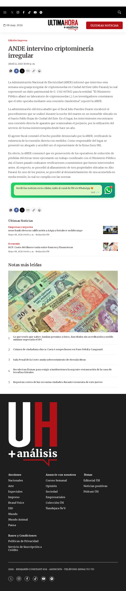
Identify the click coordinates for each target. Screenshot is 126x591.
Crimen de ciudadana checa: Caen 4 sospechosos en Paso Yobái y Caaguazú (58, 349)
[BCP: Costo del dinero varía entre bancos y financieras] (110, 247)
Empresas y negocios (20, 227)
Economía (14, 243)
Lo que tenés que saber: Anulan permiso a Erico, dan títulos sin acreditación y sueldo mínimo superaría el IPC (63, 338)
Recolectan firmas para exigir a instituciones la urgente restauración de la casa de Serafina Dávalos (62, 371)
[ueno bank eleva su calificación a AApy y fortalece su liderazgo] (110, 230)
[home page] (63, 25)
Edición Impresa (17, 40)
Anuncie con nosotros (61, 474)
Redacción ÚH (42, 234)
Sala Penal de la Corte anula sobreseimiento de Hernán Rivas (49, 359)
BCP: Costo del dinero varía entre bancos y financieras (40, 247)
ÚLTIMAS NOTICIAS (104, 25)
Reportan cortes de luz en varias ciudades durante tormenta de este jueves (58, 382)
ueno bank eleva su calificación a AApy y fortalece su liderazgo (45, 230)
